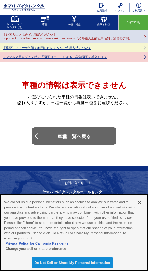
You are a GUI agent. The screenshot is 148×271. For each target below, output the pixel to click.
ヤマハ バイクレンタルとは (15, 22)
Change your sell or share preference (36, 249)
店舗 (45, 21)
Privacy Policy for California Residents (37, 243)
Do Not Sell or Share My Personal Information (72, 263)
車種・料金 (74, 21)
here (29, 223)
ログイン (120, 7)
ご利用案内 (138, 7)
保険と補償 (103, 21)
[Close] (139, 202)
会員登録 (102, 7)
